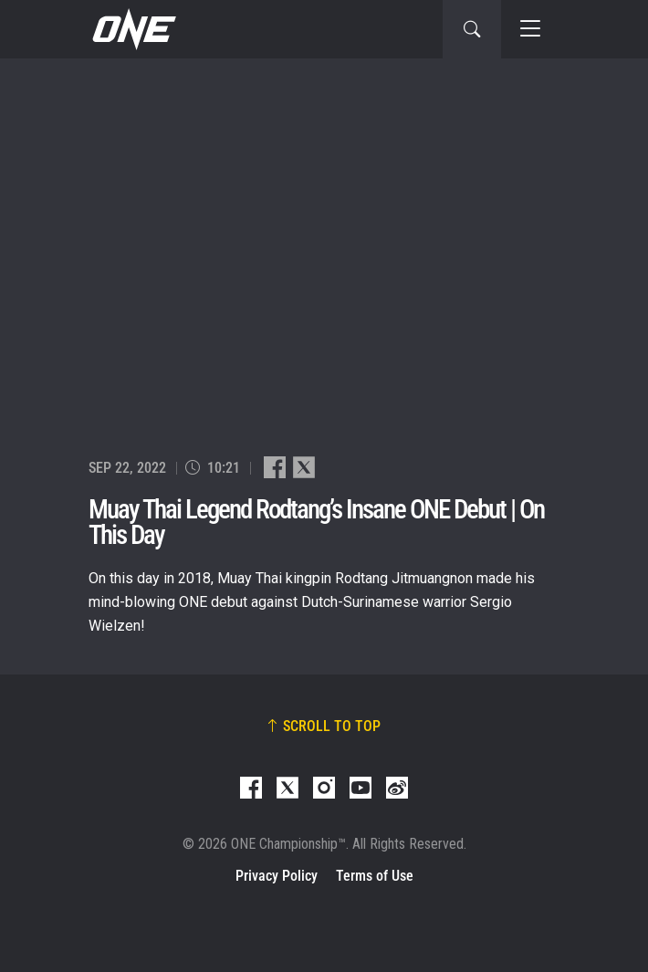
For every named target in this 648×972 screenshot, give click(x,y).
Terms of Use (374, 875)
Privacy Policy (276, 875)
